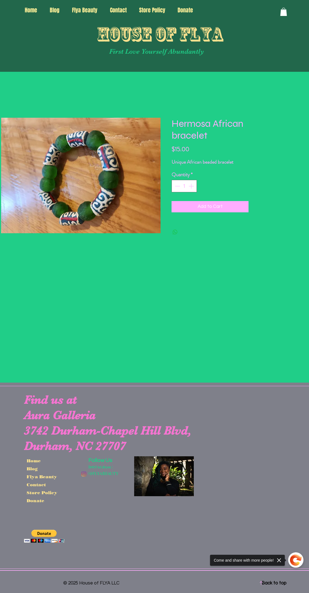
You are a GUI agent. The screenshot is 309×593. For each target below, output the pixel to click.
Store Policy (42, 492)
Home (34, 460)
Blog (32, 468)
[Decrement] (176, 186)
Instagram (99, 467)
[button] (283, 12)
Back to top (273, 583)
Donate (35, 500)
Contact (36, 484)
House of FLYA (160, 34)
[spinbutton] (184, 186)
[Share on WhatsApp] (175, 232)
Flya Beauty (42, 476)
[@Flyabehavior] (83, 473)
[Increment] (191, 186)
